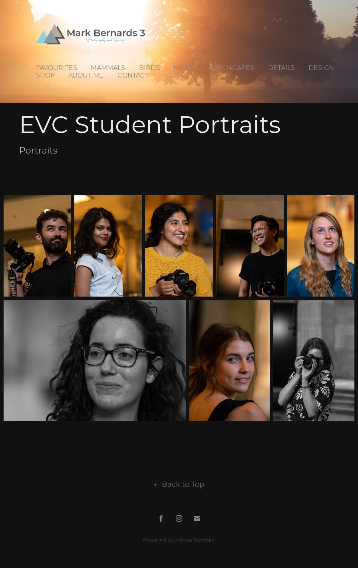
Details (281, 67)
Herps (184, 67)
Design (321, 67)
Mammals (108, 67)
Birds (149, 67)
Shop (45, 75)
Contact (133, 75)
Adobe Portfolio (195, 540)
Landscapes (232, 67)
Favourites (56, 67)
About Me (85, 75)
